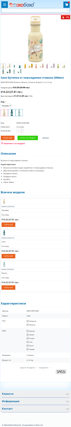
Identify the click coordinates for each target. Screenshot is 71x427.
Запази (45, 138)
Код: (2, 123)
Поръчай (7, 138)
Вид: (3, 102)
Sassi (28, 316)
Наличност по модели (14, 143)
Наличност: (5, 127)
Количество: (6, 131)
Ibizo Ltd (39, 425)
